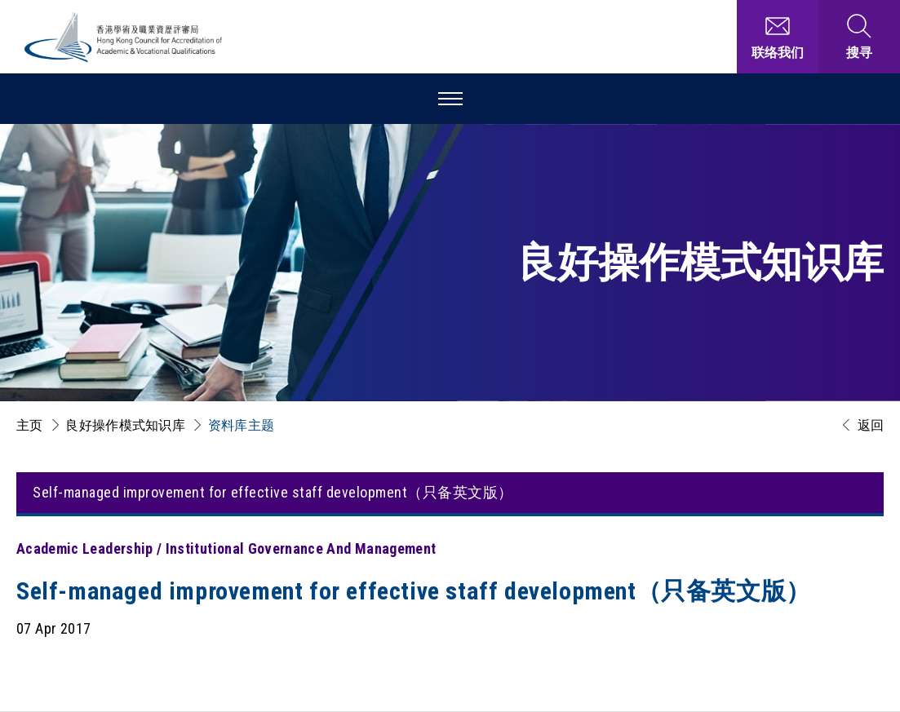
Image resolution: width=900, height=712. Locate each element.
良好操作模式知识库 (125, 425)
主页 (29, 425)
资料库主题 (241, 425)
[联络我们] (777, 36)
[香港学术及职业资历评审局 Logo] (124, 37)
